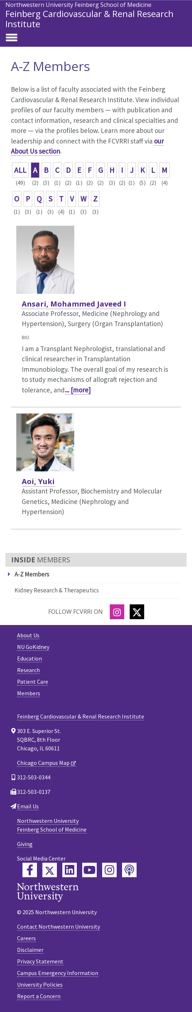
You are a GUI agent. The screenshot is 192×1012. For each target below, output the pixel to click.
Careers (26, 938)
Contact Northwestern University (58, 926)
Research (28, 670)
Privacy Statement (40, 961)
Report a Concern (38, 996)
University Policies (40, 984)
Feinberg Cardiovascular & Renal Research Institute (89, 19)
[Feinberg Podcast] (129, 870)
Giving (25, 844)
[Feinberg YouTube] (89, 870)
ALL (20, 170)
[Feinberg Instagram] (109, 870)
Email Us (28, 806)
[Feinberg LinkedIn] (69, 870)
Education (29, 658)
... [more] (78, 390)
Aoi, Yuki (38, 481)
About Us (28, 635)
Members (28, 693)
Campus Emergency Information (57, 972)
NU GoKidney (33, 646)
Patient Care (32, 681)
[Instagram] (117, 611)
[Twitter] (137, 611)
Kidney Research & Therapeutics (56, 590)
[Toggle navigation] (11, 38)
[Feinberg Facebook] (29, 870)
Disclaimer (30, 949)
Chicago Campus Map (43, 762)
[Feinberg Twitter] (49, 870)
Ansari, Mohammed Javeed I (74, 304)
